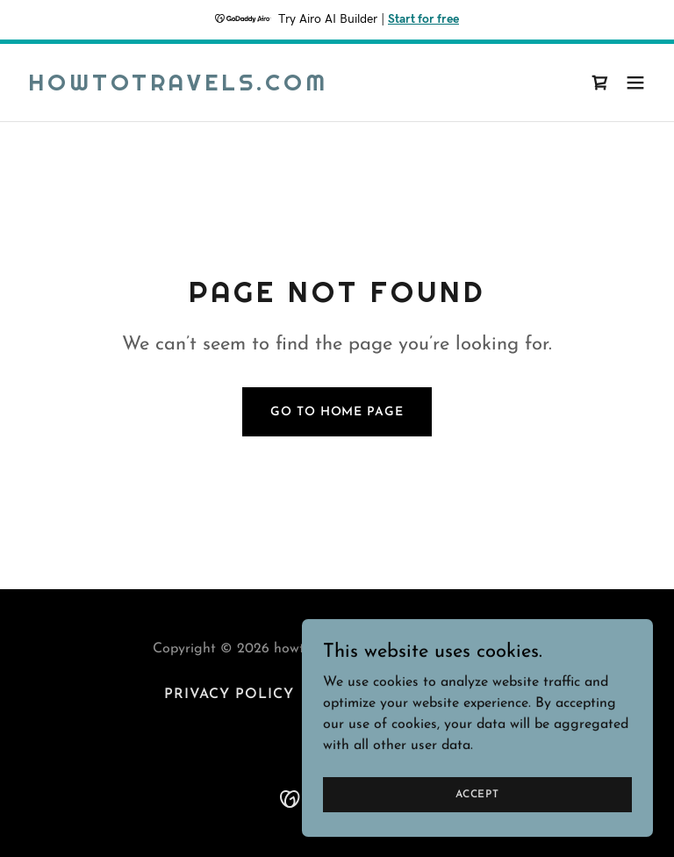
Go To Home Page (336, 412)
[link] (178, 87)
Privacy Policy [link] (229, 695)
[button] (635, 82)
